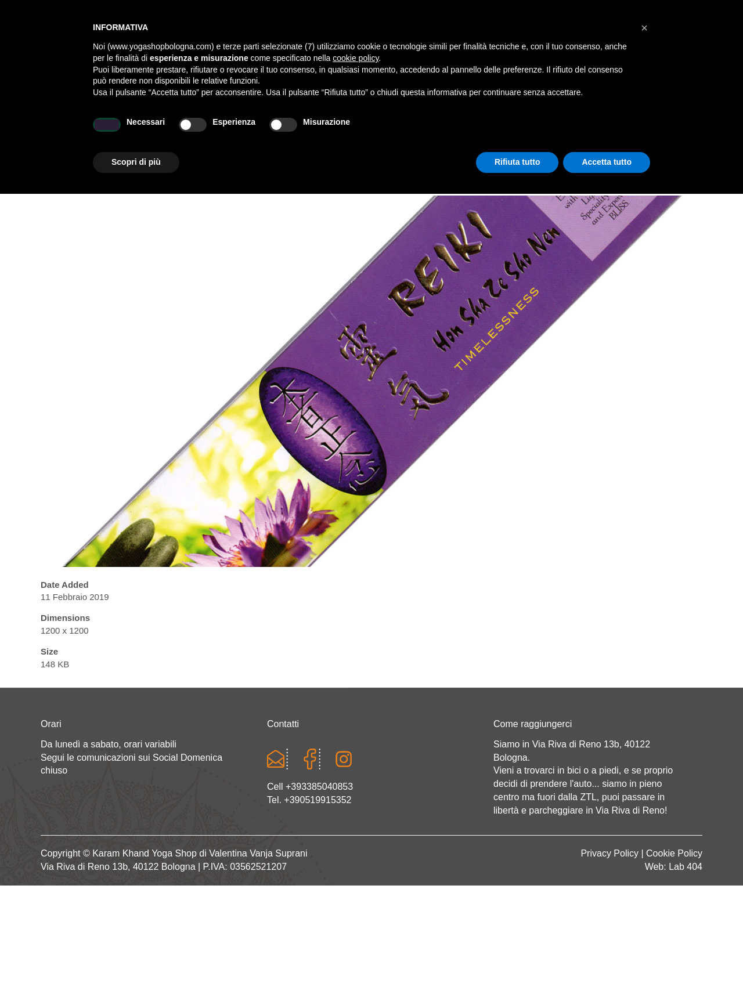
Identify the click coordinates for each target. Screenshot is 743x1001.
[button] (644, 835)
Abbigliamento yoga (302, 131)
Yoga (211, 131)
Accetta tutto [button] (607, 969)
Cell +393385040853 (310, 787)
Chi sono (149, 131)
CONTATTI (647, 131)
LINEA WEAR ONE (420, 131)
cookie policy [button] (355, 865)
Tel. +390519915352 (309, 800)
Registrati (611, 11)
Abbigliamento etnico (542, 131)
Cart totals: (80, 11)
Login (565, 11)
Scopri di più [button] (136, 969)
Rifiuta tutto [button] (517, 969)
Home (86, 131)
